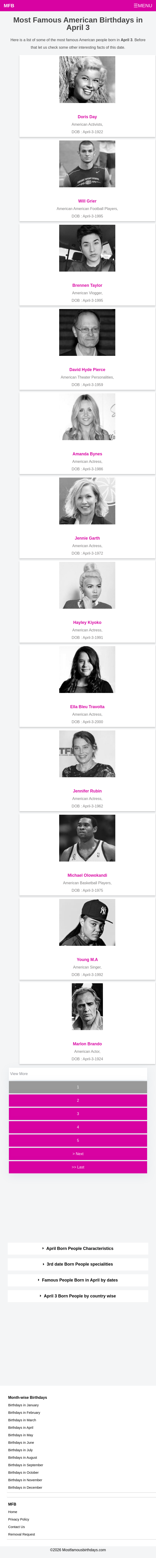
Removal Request (21, 1534)
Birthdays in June (21, 1442)
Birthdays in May (20, 1435)
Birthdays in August (22, 1457)
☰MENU (143, 5)
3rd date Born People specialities (80, 1264)
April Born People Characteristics (79, 1248)
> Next (78, 1154)
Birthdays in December (25, 1487)
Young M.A (87, 959)
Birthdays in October (23, 1472)
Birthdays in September (25, 1465)
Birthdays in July (20, 1450)
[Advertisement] (74, 1207)
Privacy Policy (18, 1519)
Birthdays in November (25, 1480)
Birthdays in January (23, 1405)
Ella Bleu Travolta (87, 706)
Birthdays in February (24, 1412)
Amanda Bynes (87, 454)
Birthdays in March (22, 1420)
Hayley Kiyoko (87, 622)
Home (12, 1512)
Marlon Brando (87, 1044)
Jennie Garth (87, 538)
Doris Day (87, 116)
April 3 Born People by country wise (80, 1296)
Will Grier (87, 201)
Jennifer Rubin (87, 791)
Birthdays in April (20, 1427)
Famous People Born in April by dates (80, 1280)
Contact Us (16, 1527)
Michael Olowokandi (87, 875)
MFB (9, 5)
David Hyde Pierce (87, 369)
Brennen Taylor (87, 285)
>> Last (78, 1167)
